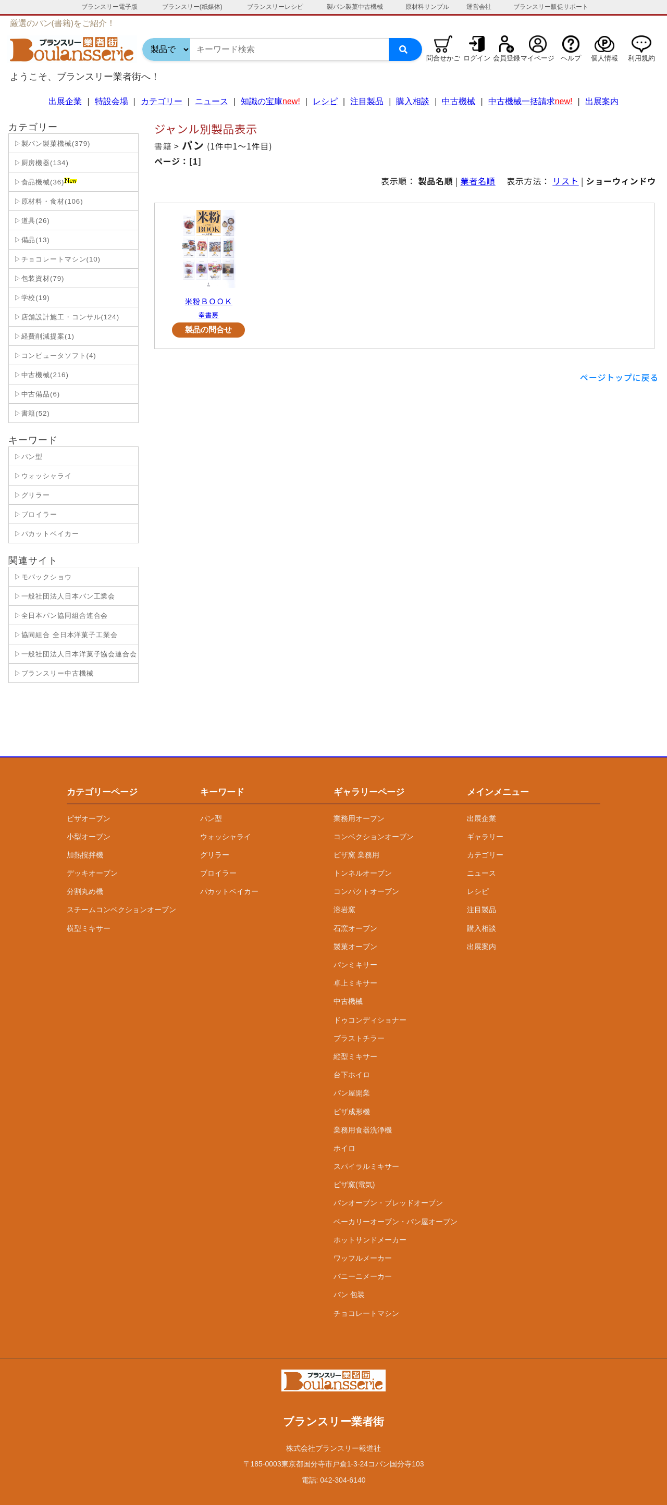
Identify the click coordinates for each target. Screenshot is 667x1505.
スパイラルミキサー (366, 1166)
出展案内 (602, 101)
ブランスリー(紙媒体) (192, 6)
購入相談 (412, 101)
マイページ (537, 58)
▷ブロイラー (34, 514)
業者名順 (478, 181)
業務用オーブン (359, 818)
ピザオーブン (88, 818)
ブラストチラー (359, 1038)
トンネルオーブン (363, 873)
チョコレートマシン (366, 1313)
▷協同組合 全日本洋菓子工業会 (64, 635)
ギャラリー (485, 836)
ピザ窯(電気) (354, 1184)
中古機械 (458, 101)
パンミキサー (355, 965)
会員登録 (506, 58)
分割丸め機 (85, 891)
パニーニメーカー (363, 1276)
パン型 (211, 818)
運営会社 (478, 6)
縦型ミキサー (355, 1056)
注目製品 (367, 101)
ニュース (211, 101)
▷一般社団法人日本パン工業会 (63, 596)
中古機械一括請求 (530, 101)
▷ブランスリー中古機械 (52, 673)
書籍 (163, 146)
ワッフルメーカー (363, 1258)
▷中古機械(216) (40, 375)
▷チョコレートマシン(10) (56, 259)
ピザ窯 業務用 (356, 855)
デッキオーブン (92, 873)
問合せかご (443, 58)
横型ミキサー (88, 928)
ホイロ (344, 1148)
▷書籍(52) (30, 413)
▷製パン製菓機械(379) (50, 143)
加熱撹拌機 (85, 855)
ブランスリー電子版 (109, 6)
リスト (565, 181)
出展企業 (65, 101)
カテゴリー (161, 101)
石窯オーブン (355, 928)
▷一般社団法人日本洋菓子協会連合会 (74, 654)
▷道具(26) (30, 221)
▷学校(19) (30, 298)
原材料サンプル (427, 6)
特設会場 (111, 101)
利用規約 (641, 58)
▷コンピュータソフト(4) (53, 355)
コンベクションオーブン (374, 836)
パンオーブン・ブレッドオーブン (388, 1203)
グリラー (214, 855)
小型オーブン (88, 836)
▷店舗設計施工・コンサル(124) (65, 317)
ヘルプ (571, 58)
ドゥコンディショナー (370, 1020)
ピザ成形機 (352, 1112)
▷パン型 (27, 457)
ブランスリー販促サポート (550, 6)
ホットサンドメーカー (370, 1240)
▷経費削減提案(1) (43, 336)
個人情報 (604, 58)
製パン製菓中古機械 (355, 6)
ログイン (476, 58)
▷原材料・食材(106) (47, 201)
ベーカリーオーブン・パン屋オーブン (396, 1221)
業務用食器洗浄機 (363, 1130)
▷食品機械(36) (44, 182)
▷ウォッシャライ (41, 476)
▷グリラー (30, 495)
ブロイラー (218, 873)
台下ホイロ (352, 1075)
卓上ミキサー (355, 983)
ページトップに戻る (619, 377)
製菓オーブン (355, 946)
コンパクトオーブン (366, 891)
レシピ (325, 101)
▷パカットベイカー (45, 534)
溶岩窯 (344, 909)
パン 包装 (349, 1294)
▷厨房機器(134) (40, 163)
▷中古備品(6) (35, 394)
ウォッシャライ (225, 836)
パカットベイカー (229, 891)
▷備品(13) (30, 240)
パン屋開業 (352, 1093)
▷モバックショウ (41, 577)
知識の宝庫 (270, 101)
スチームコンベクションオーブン (121, 909)
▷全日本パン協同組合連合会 (59, 615)
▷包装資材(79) (37, 278)
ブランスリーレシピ (275, 6)
